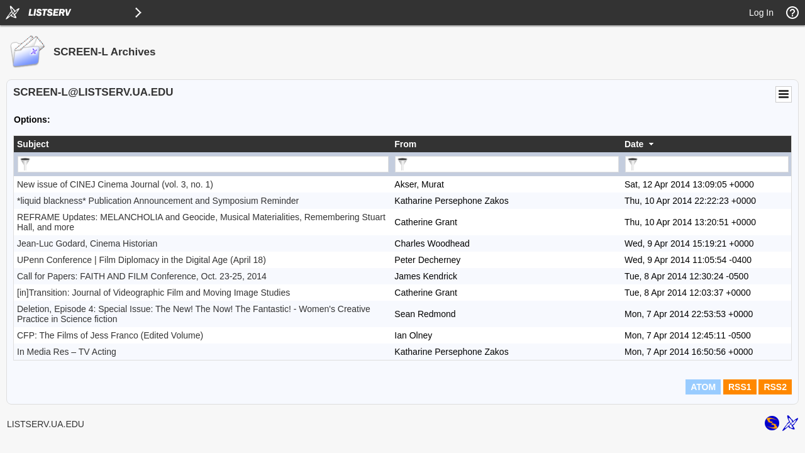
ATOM (703, 387)
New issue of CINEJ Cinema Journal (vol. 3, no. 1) (115, 184)
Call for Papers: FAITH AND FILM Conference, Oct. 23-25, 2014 (142, 276)
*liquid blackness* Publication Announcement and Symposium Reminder (158, 201)
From (405, 144)
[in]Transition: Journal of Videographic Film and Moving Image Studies (153, 293)
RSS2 (775, 387)
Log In (761, 13)
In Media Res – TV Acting (66, 352)
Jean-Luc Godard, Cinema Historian (87, 243)
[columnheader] (202, 144)
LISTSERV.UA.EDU (45, 424)
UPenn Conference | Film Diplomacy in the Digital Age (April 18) (141, 260)
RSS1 (740, 387)
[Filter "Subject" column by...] (203, 164)
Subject (33, 144)
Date (634, 144)
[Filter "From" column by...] (507, 164)
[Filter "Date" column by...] (707, 164)
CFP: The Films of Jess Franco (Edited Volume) (110, 335)
